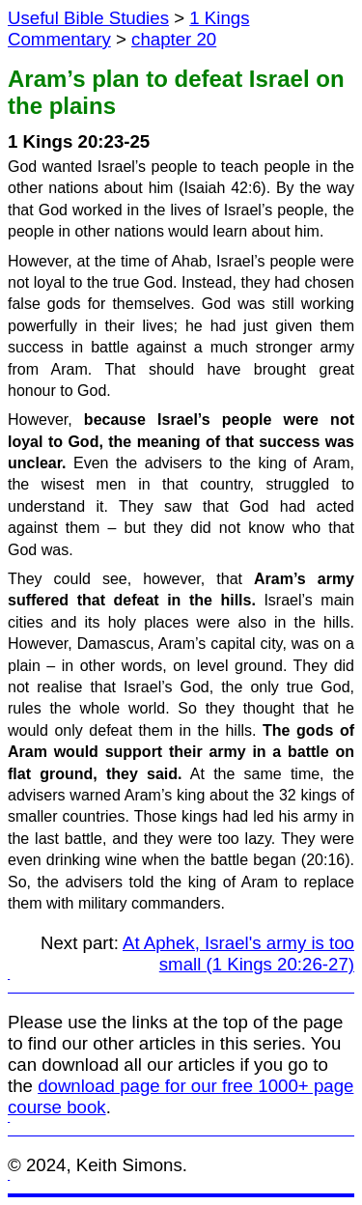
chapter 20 (173, 39)
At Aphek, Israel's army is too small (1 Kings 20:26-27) (238, 953)
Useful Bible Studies (88, 18)
